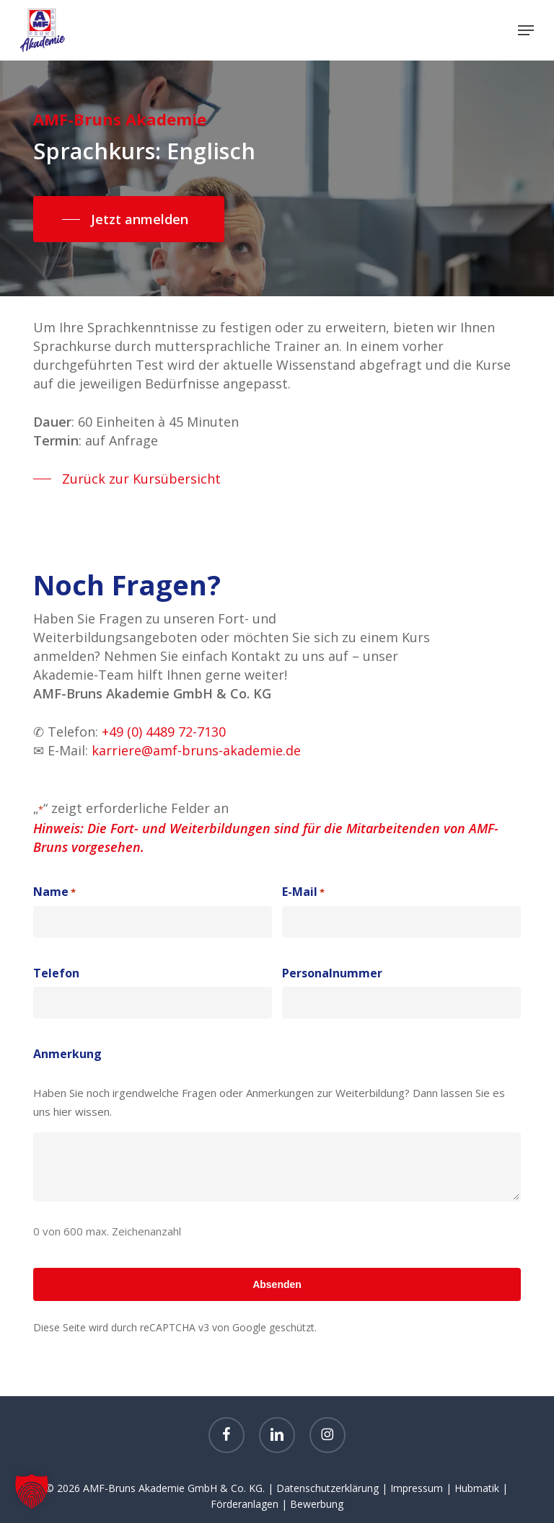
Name (54, 892)
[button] (526, 30)
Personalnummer (332, 973)
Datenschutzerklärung (327, 1488)
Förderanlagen (244, 1504)
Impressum (416, 1488)
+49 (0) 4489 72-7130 (164, 731)
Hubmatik (476, 1488)
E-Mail (303, 892)
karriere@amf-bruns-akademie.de (196, 750)
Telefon (56, 973)
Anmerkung (67, 1054)
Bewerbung (316, 1504)
